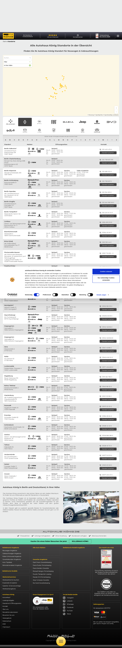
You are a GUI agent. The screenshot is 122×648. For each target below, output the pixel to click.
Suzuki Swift (6, 571)
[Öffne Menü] (61, 641)
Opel (34, 521)
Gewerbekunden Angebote (11, 527)
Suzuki (35, 533)
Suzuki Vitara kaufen (69, 563)
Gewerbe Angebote (40, 565)
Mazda (35, 542)
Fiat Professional (38, 551)
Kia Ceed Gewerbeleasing (41, 589)
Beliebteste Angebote (10, 515)
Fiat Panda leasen (69, 545)
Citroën (35, 545)
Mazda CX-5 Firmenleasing (41, 583)
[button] (117, 4)
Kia (34, 539)
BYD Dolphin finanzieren (71, 568)
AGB (4, 627)
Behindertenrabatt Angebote (12, 533)
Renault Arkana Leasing (71, 521)
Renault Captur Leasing (71, 524)
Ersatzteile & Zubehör (9, 586)
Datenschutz (6, 624)
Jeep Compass (7, 562)
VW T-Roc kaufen (69, 580)
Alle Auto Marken (39, 515)
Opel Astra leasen (69, 530)
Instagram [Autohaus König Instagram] (68, 601)
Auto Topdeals (7, 530)
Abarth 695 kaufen (69, 589)
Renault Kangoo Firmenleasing (43, 577)
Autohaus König (8, 597)
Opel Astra (5, 551)
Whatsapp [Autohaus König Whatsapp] (68, 607)
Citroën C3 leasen (69, 586)
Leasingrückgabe (8, 603)
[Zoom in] (116, 76)
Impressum (6, 630)
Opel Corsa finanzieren (70, 527)
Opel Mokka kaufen (69, 533)
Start (4, 9)
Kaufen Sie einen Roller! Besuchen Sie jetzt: (49, 509)
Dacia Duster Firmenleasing (42, 571)
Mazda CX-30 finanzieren (71, 583)
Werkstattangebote (9, 592)
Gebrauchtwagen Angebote (11, 521)
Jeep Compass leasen (70, 557)
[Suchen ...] (30, 25)
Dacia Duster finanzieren (71, 548)
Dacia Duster (6, 556)
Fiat (34, 524)
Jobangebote (6, 621)
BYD (34, 536)
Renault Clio (6, 542)
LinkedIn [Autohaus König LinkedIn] (68, 604)
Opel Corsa (6, 548)
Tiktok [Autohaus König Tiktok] (67, 617)
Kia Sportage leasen (69, 577)
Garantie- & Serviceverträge (11, 589)
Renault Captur (7, 545)
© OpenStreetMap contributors (111, 83)
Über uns (5, 612)
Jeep (34, 530)
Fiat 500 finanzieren (69, 542)
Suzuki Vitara (6, 568)
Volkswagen (37, 554)
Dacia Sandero (7, 559)
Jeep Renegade (7, 565)
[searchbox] (16, 25)
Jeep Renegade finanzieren (72, 560)
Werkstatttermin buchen (10, 583)
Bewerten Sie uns (8, 618)
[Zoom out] (116, 80)
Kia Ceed (5, 574)
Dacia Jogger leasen (70, 554)
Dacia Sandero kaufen (70, 551)
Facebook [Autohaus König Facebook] (68, 610)
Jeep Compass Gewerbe (41, 586)
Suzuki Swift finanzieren (71, 566)
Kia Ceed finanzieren (70, 574)
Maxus (35, 557)
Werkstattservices (9, 580)
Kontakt (5, 609)
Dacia (35, 527)
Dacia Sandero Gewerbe (41, 574)
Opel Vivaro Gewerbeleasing (42, 568)
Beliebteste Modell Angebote (74, 515)
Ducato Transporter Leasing (42, 580)
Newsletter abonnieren (10, 615)
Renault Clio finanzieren (71, 518)
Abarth (35, 548)
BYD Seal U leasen (69, 571)
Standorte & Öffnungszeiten (11, 606)
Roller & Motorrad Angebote (11, 524)
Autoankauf (6, 600)
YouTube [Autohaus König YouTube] (68, 614)
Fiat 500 (5, 554)
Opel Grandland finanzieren (72, 536)
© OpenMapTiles (98, 83)
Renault (35, 518)
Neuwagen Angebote (9, 518)
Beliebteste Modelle (9, 539)
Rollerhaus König (80, 509)
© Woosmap (91, 83)
